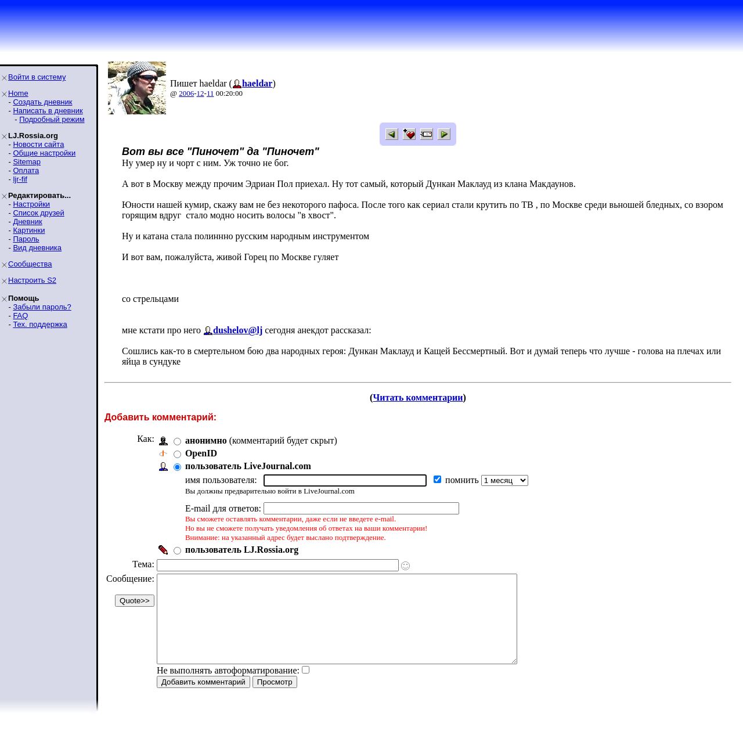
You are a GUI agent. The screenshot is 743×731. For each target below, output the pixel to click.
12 (200, 93)
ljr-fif (20, 179)
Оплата (26, 170)
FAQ (20, 315)
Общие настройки (44, 153)
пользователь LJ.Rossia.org (241, 549)
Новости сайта (38, 144)
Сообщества (30, 264)
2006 (186, 93)
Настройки (31, 204)
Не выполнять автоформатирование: (228, 688)
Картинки (29, 230)
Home (18, 93)
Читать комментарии (418, 397)
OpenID (201, 453)
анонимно (206, 440)
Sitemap (27, 161)
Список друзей (38, 212)
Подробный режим (51, 119)
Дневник (27, 221)
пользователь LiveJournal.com (248, 466)
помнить (463, 480)
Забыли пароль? (42, 307)
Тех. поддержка (40, 324)
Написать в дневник (47, 110)
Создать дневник (42, 102)
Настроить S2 (32, 280)
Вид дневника (37, 247)
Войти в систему (37, 77)
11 (210, 93)
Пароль (26, 239)
